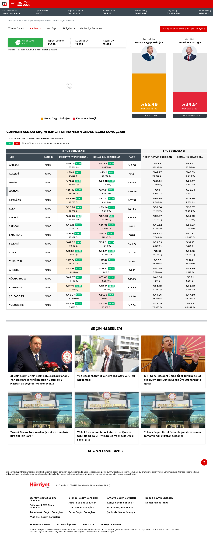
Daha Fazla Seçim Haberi (104, 451)
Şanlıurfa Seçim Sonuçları (122, 512)
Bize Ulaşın (88, 525)
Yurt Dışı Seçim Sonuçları (45, 517)
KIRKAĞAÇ (15, 200)
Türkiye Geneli (16, 28)
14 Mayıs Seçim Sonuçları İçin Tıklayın (182, 29)
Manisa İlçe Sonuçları (91, 28)
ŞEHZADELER (16, 296)
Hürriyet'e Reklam (40, 525)
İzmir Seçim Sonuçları (81, 507)
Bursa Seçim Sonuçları (82, 512)
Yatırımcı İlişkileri (66, 525)
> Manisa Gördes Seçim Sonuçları (58, 21)
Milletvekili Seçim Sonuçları (46, 512)
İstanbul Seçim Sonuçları (83, 498)
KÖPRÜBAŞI (15, 287)
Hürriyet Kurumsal (111, 525)
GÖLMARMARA (17, 279)
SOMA (12, 253)
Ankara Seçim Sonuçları (82, 503)
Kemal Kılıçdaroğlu (189, 42)
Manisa (34, 28)
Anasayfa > (13, 21)
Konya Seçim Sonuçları (120, 503)
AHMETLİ (14, 270)
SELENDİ (14, 244)
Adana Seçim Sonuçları (120, 507)
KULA (12, 209)
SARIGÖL (14, 226)
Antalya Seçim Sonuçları (121, 498)
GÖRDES (14, 191)
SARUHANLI (15, 235)
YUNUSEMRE (16, 305)
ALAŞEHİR (14, 174)
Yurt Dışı (51, 28)
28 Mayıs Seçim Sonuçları (30, 21)
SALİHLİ (13, 218)
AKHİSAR (14, 165)
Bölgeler (67, 28)
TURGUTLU (15, 261)
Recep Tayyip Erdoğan (149, 42)
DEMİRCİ (13, 183)
